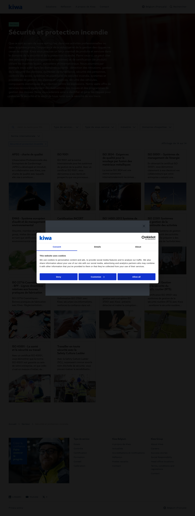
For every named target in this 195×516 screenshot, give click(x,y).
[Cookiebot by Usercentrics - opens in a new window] (143, 238)
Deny (58, 277)
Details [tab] (97, 247)
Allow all (136, 277)
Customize (97, 277)
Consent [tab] (57, 247)
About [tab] (138, 247)
